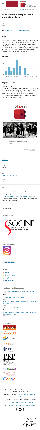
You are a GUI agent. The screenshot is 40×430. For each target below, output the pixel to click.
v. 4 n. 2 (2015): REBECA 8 (20, 9)
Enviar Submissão (9, 262)
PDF (5, 159)
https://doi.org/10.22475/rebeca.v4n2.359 (17, 30)
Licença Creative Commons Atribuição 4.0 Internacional (17, 196)
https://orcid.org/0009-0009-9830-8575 (22, 402)
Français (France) (9, 278)
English (6, 272)
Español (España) (9, 275)
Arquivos (9, 9)
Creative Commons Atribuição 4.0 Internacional (22, 405)
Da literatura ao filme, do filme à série (14, 297)
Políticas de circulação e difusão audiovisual (15, 308)
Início (3, 9)
